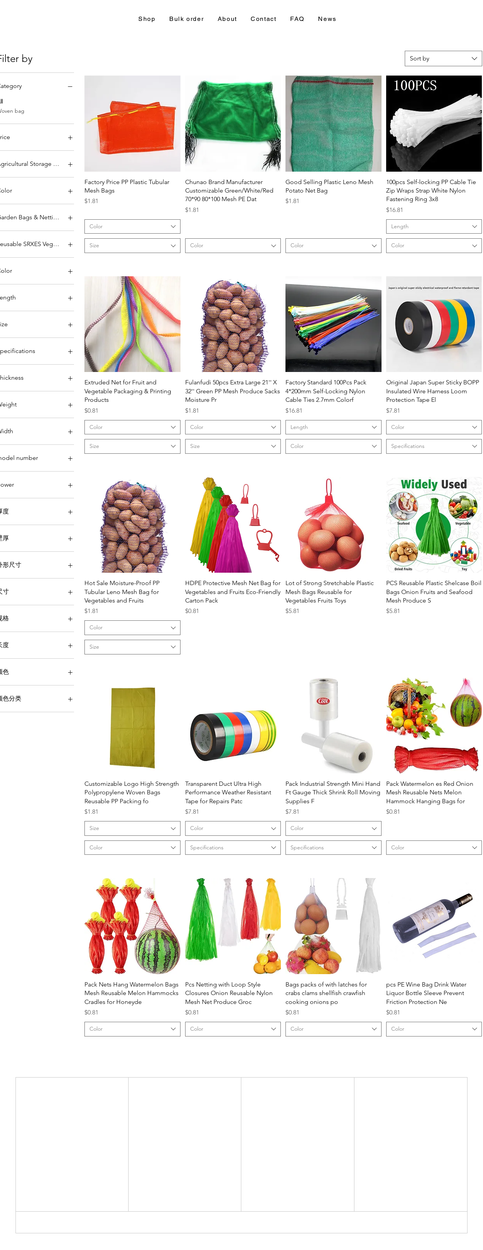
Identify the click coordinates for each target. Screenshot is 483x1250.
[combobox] (443, 58)
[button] (147, 19)
